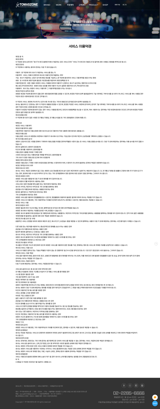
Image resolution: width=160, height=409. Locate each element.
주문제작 (70, 5)
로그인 (125, 5)
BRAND (47, 5)
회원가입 (117, 5)
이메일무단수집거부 (56, 386)
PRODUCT (93, 5)
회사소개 (18, 386)
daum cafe (130, 385)
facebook (136, 385)
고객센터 (82, 5)
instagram (142, 385)
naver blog (124, 385)
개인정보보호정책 (29, 386)
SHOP (105, 5)
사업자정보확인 (52, 396)
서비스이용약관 (43, 386)
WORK (58, 5)
